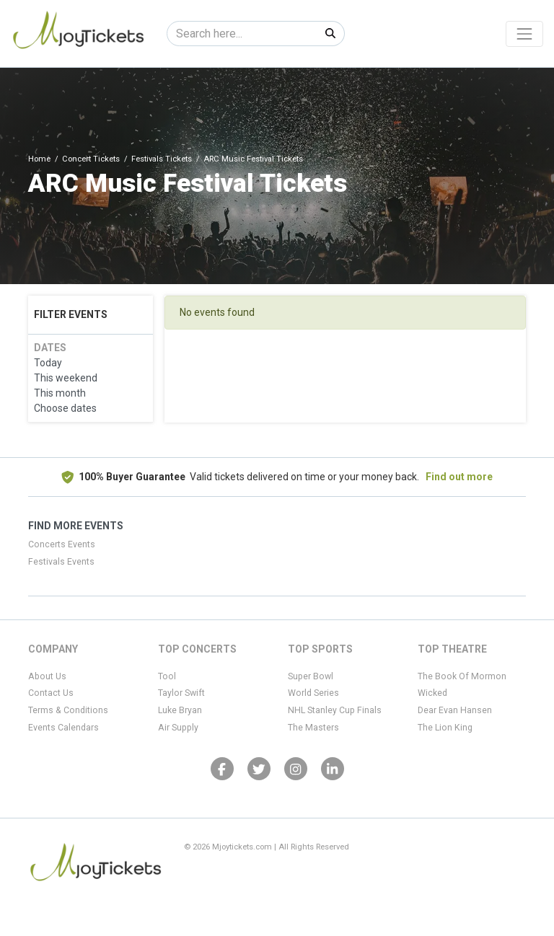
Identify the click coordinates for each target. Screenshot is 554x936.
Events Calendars (63, 728)
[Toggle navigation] (524, 34)
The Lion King (445, 728)
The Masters (313, 728)
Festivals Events (61, 562)
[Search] (242, 33)
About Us (47, 676)
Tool (167, 676)
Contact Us (51, 693)
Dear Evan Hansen (455, 710)
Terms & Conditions (68, 710)
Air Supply (178, 728)
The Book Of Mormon (462, 676)
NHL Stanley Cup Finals (335, 710)
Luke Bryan (180, 710)
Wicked (432, 693)
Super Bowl (310, 676)
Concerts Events (61, 544)
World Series (313, 693)
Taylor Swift (181, 693)
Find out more (459, 476)
